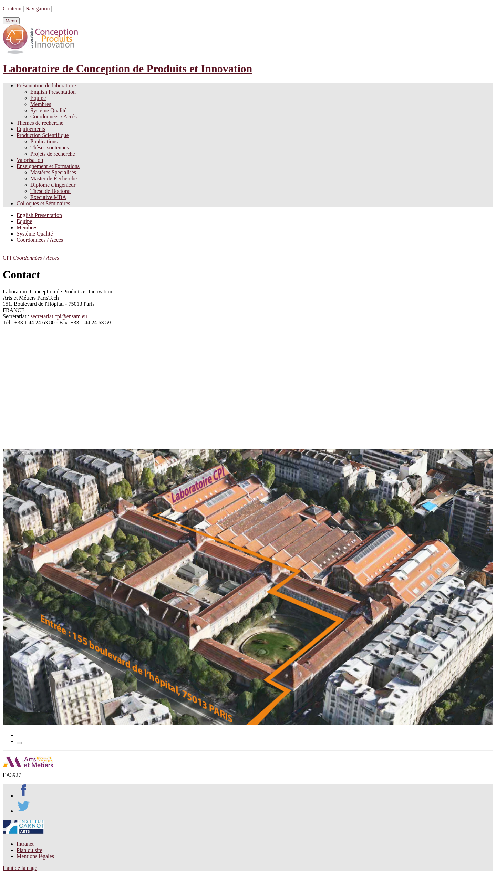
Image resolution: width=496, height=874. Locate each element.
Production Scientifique (43, 135)
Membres (40, 104)
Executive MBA (48, 197)
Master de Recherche (53, 178)
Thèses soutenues (49, 147)
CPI (7, 258)
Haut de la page (20, 868)
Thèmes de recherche (40, 123)
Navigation (37, 8)
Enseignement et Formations (48, 166)
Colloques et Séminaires (43, 203)
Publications (44, 141)
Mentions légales (35, 856)
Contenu (12, 8)
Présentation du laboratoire (46, 86)
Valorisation (30, 160)
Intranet (25, 844)
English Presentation (53, 92)
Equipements (31, 129)
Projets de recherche (52, 154)
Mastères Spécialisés (53, 172)
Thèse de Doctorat (50, 191)
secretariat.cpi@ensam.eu (59, 316)
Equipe (38, 98)
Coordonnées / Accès (53, 116)
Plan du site (29, 850)
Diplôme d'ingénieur (52, 185)
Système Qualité (48, 110)
